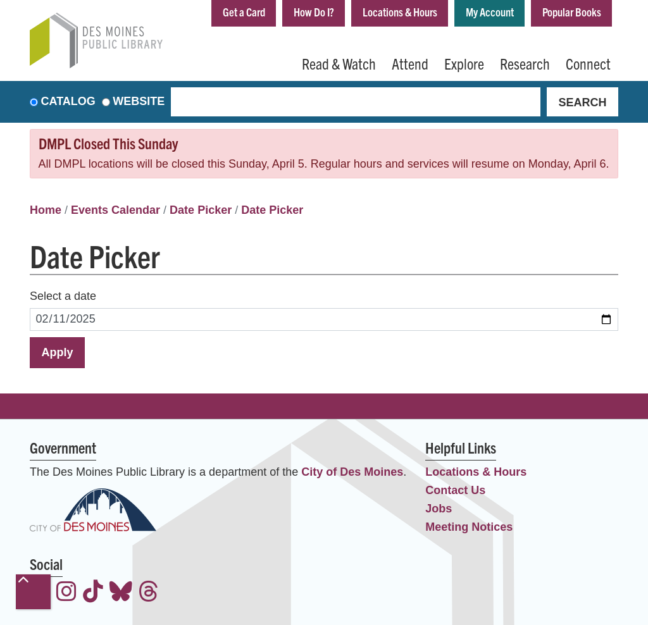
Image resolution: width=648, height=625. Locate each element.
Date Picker (201, 210)
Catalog (68, 102)
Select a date (63, 296)
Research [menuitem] (525, 63)
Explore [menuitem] (464, 63)
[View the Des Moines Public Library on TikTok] (93, 593)
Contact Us (455, 490)
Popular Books (571, 11)
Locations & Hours (400, 11)
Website (139, 102)
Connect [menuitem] (588, 63)
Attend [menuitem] (410, 63)
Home (45, 210)
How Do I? (314, 11)
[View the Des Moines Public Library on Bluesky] (120, 593)
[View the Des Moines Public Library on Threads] (149, 593)
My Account (490, 11)
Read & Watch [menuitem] (339, 63)
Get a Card (244, 11)
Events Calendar (115, 210)
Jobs (438, 508)
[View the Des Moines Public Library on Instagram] (66, 593)
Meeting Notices (469, 527)
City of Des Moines (352, 472)
